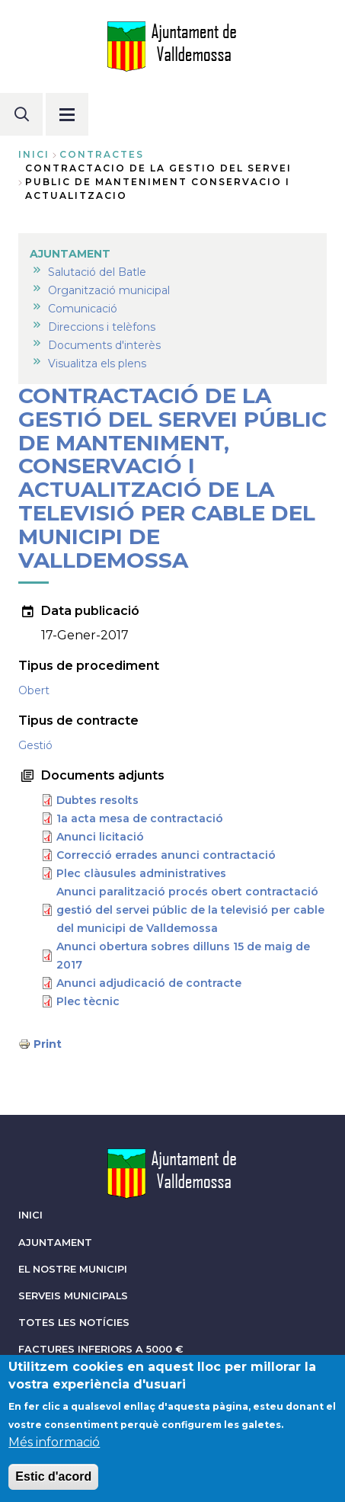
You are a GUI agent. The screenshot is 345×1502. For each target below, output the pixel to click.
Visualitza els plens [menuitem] (97, 363)
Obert (34, 690)
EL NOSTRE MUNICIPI (72, 1269)
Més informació (54, 1443)
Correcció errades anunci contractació (166, 855)
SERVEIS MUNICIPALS (73, 1296)
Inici (34, 154)
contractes (101, 154)
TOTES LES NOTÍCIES (73, 1322)
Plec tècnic (88, 1001)
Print (48, 1044)
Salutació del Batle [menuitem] (97, 272)
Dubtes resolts (97, 800)
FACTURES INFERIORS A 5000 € (101, 1349)
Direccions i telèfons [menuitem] (101, 327)
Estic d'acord (53, 1478)
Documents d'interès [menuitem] (104, 345)
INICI (30, 1215)
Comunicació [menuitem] (82, 308)
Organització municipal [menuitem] (109, 290)
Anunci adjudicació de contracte (148, 983)
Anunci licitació (100, 837)
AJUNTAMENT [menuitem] (70, 254)
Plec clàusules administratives (141, 873)
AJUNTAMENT (55, 1242)
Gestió (35, 745)
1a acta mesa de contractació (139, 818)
